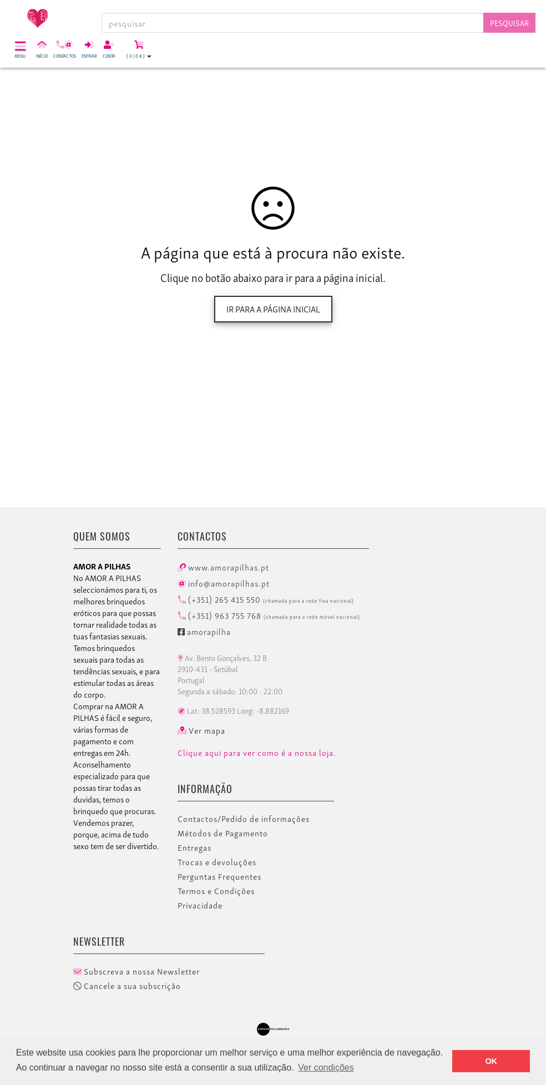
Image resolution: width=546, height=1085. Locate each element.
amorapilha (204, 631)
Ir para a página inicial (273, 308)
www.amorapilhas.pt (223, 566)
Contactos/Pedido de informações (244, 819)
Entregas (194, 847)
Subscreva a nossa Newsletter (136, 971)
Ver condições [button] (326, 1067)
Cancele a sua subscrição (127, 986)
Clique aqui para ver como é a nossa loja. (257, 752)
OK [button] (491, 1061)
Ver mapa (202, 730)
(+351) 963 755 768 (269, 615)
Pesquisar (509, 22)
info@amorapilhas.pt (224, 582)
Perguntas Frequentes (219, 876)
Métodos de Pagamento (223, 833)
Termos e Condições (216, 891)
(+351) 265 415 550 (266, 598)
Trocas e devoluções (217, 862)
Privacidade (200, 905)
